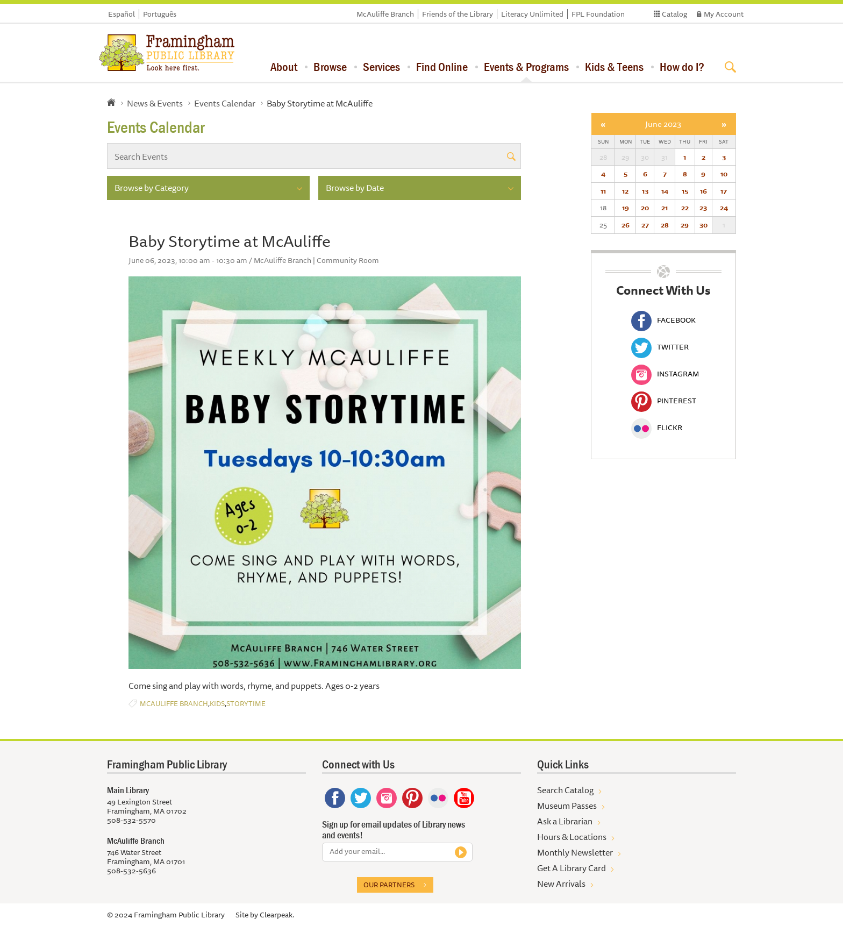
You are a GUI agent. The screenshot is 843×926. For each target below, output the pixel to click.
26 (625, 224)
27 (645, 224)
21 (664, 207)
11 (603, 191)
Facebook (663, 320)
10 (723, 173)
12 (625, 191)
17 (723, 191)
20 (645, 207)
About (283, 66)
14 (664, 191)
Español (121, 14)
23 (703, 207)
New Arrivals (561, 883)
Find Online (442, 66)
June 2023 (663, 124)
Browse (330, 66)
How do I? (682, 66)
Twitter (660, 347)
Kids (217, 704)
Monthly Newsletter (575, 852)
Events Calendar (224, 103)
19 (625, 207)
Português (159, 14)
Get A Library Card (571, 868)
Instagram (665, 374)
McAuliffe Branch (385, 14)
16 (703, 191)
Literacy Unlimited (532, 14)
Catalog (674, 14)
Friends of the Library (457, 14)
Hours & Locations (571, 837)
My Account (724, 14)
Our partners (389, 884)
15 (685, 191)
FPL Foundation (598, 14)
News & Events (155, 103)
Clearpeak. (277, 915)
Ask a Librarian (564, 821)
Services (381, 66)
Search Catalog (565, 790)
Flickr (656, 427)
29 (685, 224)
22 (685, 207)
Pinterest (663, 401)
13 (645, 191)
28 (665, 224)
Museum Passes (567, 805)
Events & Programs (526, 66)
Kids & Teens (614, 66)
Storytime (246, 704)
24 (724, 207)
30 (703, 224)
